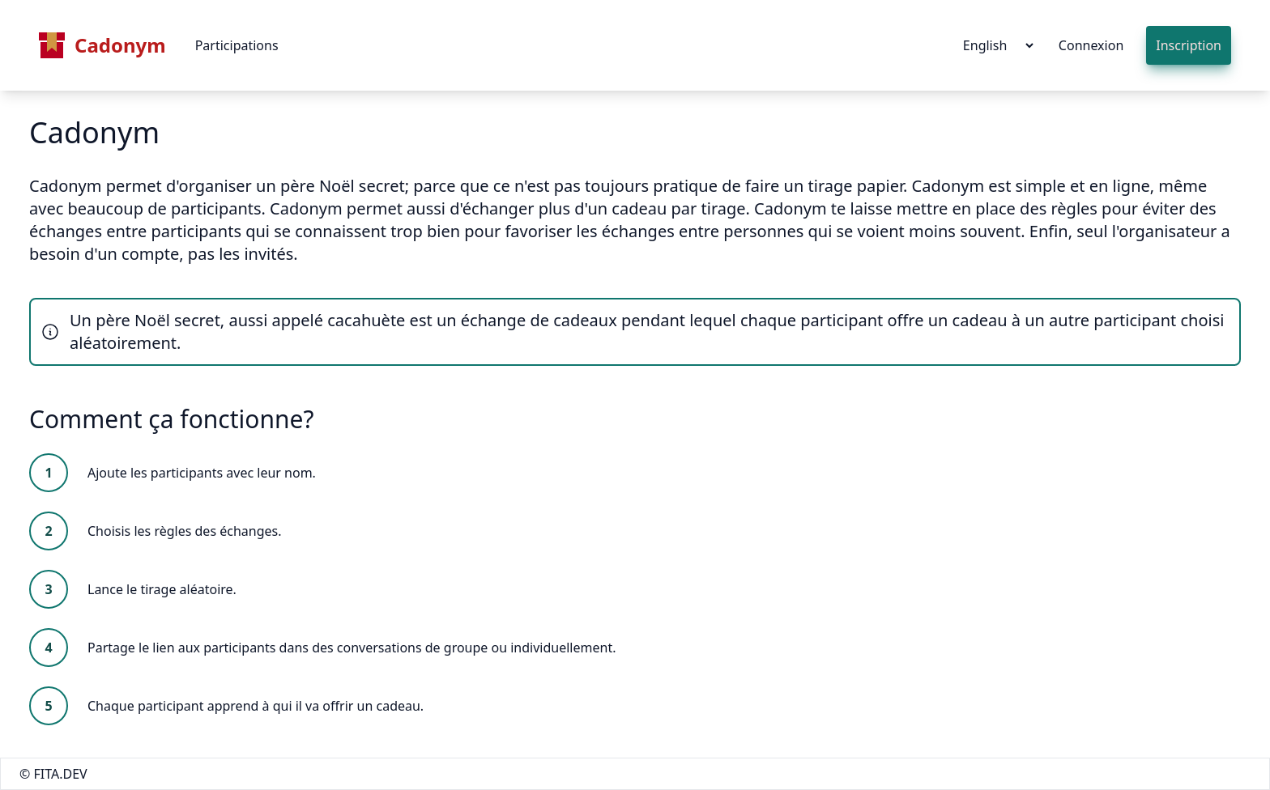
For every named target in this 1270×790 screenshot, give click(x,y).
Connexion (1091, 45)
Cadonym (102, 45)
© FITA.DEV (53, 774)
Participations (237, 45)
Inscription (1188, 45)
